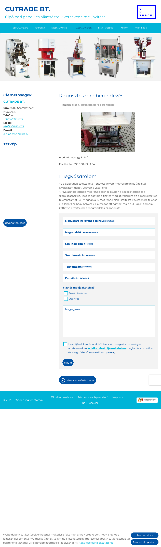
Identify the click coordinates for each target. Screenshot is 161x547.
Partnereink (141, 28)
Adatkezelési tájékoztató (92, 397)
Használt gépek (83, 28)
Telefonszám (78, 266)
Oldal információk (62, 397)
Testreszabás (145, 535)
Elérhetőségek (106, 28)
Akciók (124, 28)
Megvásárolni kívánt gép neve (90, 220)
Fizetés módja (79, 287)
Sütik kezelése (90, 402)
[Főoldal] (146, 12)
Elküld (68, 362)
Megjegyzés (72, 309)
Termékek (40, 28)
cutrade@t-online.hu (16, 133)
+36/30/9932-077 (13, 126)
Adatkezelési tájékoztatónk (96, 542)
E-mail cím (77, 278)
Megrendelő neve (81, 232)
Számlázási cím (80, 255)
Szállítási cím (79, 243)
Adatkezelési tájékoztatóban (107, 348)
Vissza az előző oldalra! (81, 380)
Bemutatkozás (20, 28)
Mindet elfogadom (144, 542)
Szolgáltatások (59, 28)
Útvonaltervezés (15, 222)
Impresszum (120, 397)
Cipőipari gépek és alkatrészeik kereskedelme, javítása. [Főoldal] (55, 12)
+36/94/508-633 (13, 119)
